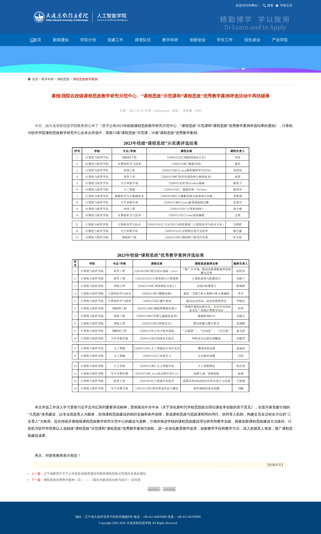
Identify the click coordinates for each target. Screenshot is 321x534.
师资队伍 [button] (143, 40)
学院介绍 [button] (88, 40)
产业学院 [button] (280, 40)
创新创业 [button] (198, 40)
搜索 (270, 5)
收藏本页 (275, 464)
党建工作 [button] (115, 40)
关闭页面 (169, 489)
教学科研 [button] (170, 40)
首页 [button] (37, 40)
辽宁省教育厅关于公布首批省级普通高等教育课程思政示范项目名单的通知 (95, 473)
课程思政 (63, 79)
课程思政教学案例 (85, 79)
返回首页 (154, 489)
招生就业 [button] (252, 40)
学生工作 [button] (225, 40)
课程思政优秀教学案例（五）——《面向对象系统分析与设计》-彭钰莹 (92, 480)
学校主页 (286, 5)
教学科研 (47, 79)
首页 (35, 79)
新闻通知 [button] (61, 40)
